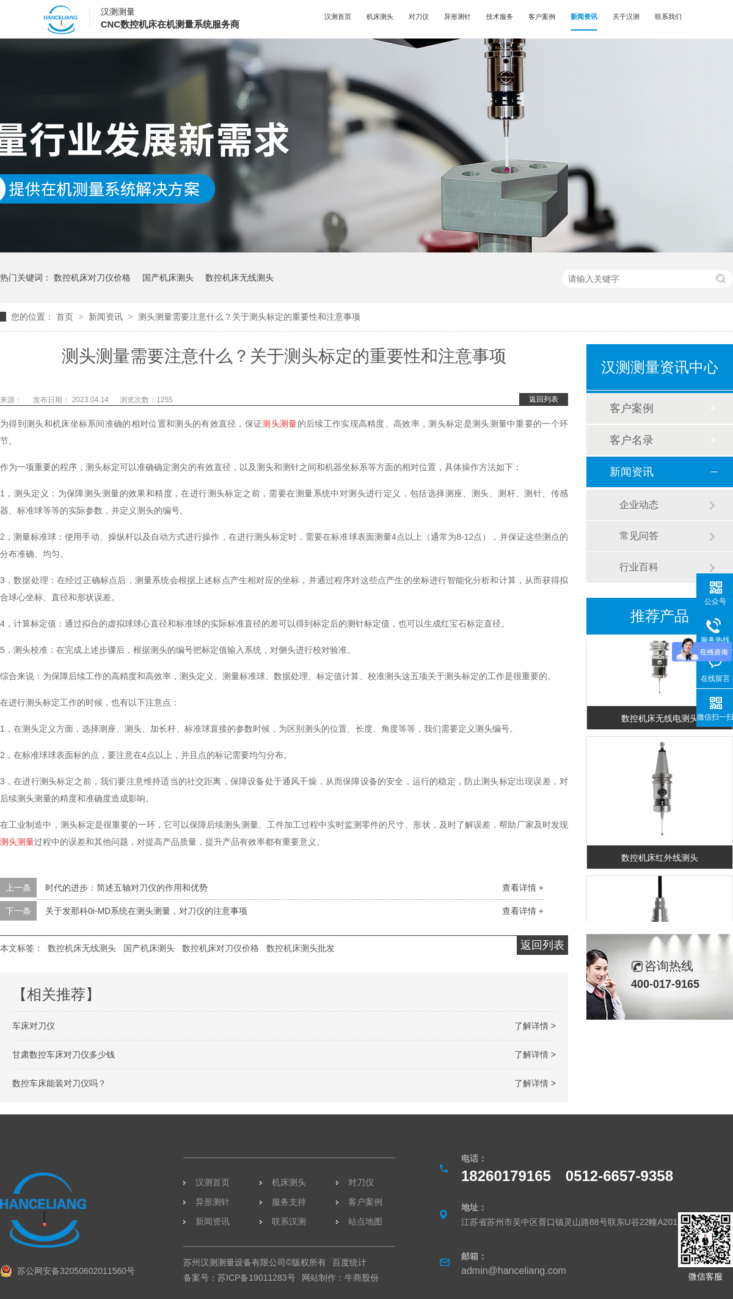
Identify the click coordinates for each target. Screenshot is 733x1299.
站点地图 (365, 1221)
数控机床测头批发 (300, 948)
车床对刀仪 (33, 1026)
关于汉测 (626, 16)
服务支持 (289, 1202)
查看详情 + (523, 887)
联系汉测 (289, 1221)
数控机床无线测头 (239, 277)
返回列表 (543, 399)
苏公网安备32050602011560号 (76, 1271)
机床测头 (379, 16)
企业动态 (638, 504)
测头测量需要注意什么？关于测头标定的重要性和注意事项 (249, 317)
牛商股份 (362, 1277)
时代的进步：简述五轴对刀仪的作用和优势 (126, 887)
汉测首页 (337, 16)
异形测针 (457, 16)
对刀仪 (419, 16)
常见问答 (638, 536)
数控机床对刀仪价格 (92, 277)
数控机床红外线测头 (659, 859)
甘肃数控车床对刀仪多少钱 (63, 1054)
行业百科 (638, 567)
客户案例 (541, 16)
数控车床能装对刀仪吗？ (59, 1083)
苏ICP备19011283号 (256, 1277)
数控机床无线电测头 (659, 719)
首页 (66, 317)
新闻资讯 (584, 16)
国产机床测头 (168, 277)
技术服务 (499, 16)
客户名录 (632, 440)
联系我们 (668, 16)
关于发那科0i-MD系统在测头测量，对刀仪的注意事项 (146, 911)
